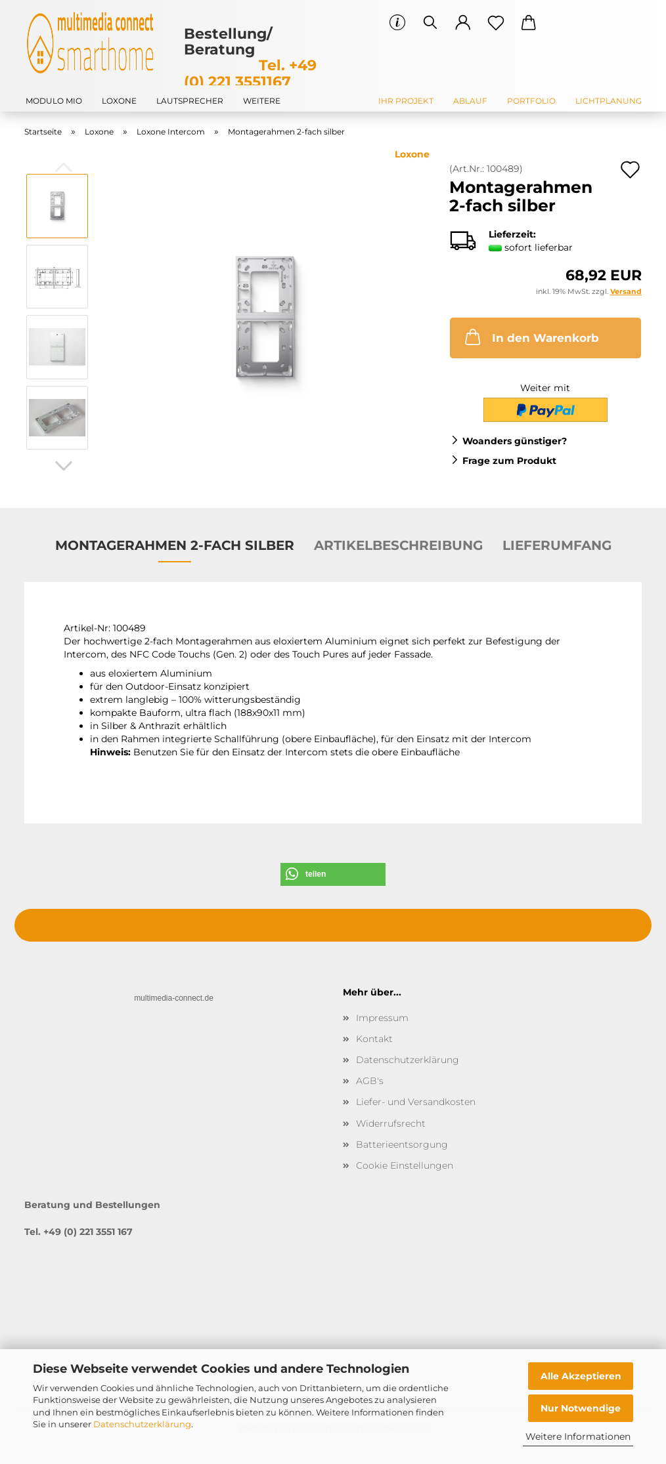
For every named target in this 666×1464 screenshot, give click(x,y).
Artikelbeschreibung (398, 545)
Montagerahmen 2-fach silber (174, 545)
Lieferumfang (556, 545)
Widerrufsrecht (391, 1123)
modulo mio (54, 101)
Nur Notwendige (581, 1408)
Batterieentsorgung (402, 1144)
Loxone (119, 101)
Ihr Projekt (405, 101)
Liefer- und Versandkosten (416, 1102)
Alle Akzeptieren (581, 1376)
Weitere (261, 101)
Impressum (382, 1018)
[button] (463, 23)
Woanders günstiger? (514, 441)
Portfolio (531, 101)
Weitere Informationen (578, 1436)
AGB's (370, 1081)
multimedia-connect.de (173, 998)
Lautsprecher (189, 101)
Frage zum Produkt (509, 461)
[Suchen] (430, 23)
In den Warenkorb (530, 336)
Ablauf (470, 101)
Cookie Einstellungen (404, 1165)
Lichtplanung (608, 101)
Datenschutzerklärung (142, 1424)
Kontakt (374, 1039)
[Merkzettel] (495, 23)
